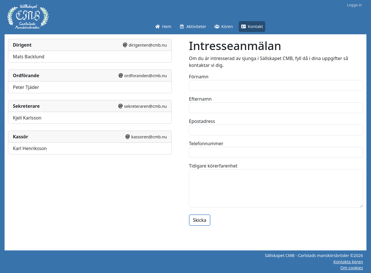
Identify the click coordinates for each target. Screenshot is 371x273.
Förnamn (198, 76)
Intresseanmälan (235, 45)
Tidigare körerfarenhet (213, 166)
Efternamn (200, 99)
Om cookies (351, 267)
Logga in (354, 4)
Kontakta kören (348, 261)
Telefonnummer (206, 143)
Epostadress (202, 121)
